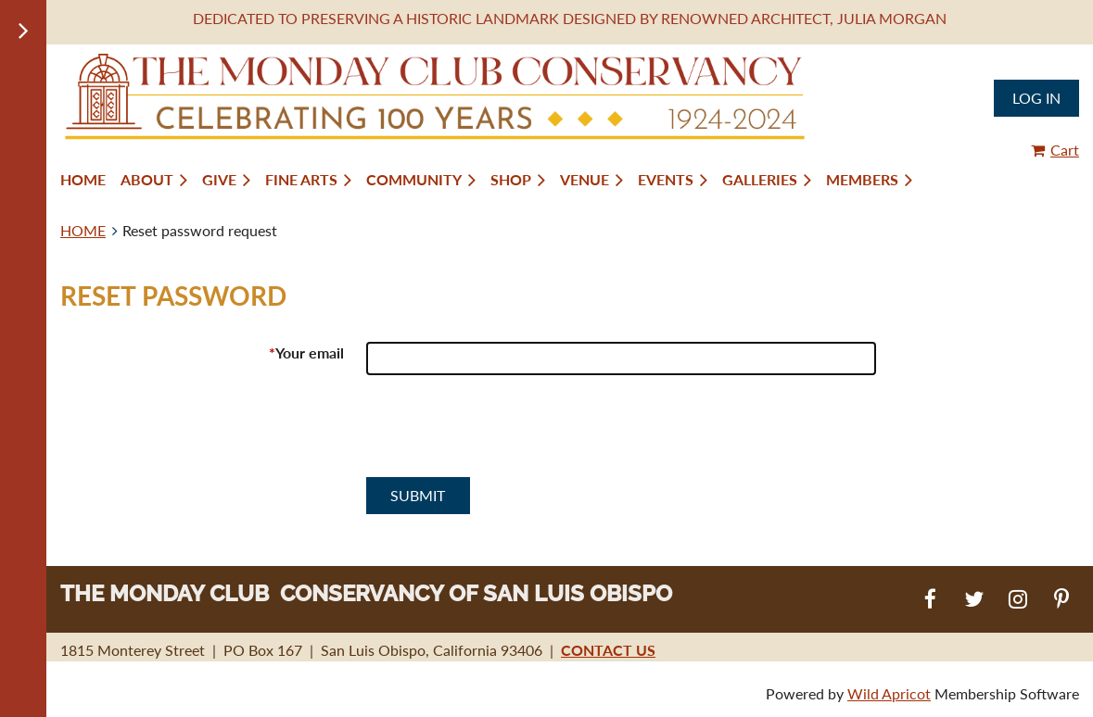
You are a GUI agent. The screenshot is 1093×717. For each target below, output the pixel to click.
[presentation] (507, 433)
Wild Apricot (889, 693)
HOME (83, 230)
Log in (1036, 98)
